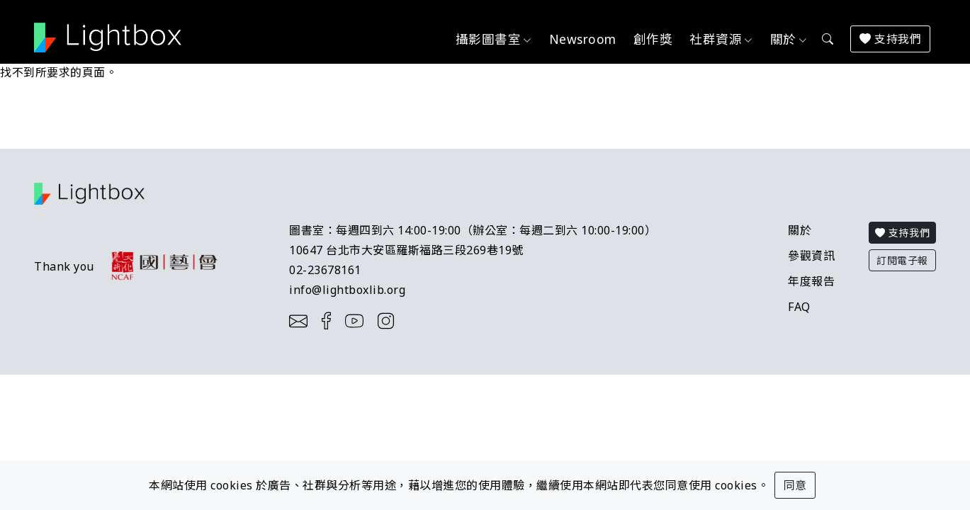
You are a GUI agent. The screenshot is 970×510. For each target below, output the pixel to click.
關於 (799, 230)
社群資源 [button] (715, 38)
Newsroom (582, 38)
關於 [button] (783, 38)
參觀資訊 (811, 256)
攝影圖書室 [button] (488, 38)
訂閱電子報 (902, 260)
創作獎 (653, 38)
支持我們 (890, 39)
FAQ (799, 306)
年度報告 (811, 281)
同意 (795, 485)
